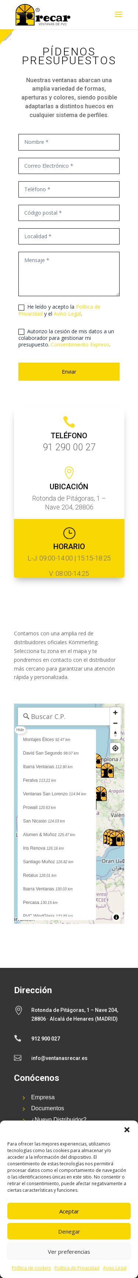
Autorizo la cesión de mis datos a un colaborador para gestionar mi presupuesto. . (66, 338)
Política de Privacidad (76, 1268)
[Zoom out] (115, 723)
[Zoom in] (115, 712)
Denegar (69, 1231)
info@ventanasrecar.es (59, 1058)
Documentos (47, 1108)
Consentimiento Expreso (80, 344)
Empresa (43, 1097)
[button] (127, 1129)
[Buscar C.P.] (70, 716)
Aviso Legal (115, 1268)
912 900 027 (45, 1039)
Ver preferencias (69, 1251)
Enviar (69, 371)
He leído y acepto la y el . (59, 310)
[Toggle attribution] (116, 917)
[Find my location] (115, 748)
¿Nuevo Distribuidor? (58, 1120)
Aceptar (69, 1211)
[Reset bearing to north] (115, 734)
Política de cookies (31, 1268)
